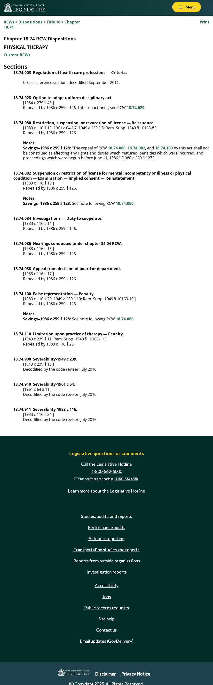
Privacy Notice (135, 674)
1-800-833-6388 (126, 479)
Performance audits (106, 527)
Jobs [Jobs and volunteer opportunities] (106, 596)
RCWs (9, 22)
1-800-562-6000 (106, 471)
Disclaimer (105, 674)
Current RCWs (17, 55)
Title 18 (53, 22)
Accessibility (106, 585)
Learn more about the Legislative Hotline (106, 491)
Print (204, 22)
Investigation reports (107, 572)
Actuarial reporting (106, 538)
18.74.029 (135, 107)
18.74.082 (136, 148)
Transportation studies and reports (106, 549)
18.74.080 (117, 148)
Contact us (106, 630)
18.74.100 (164, 148)
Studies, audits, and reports (106, 516)
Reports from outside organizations (106, 560)
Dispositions (30, 22)
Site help (106, 618)
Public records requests (106, 607)
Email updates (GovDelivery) (107, 641)
